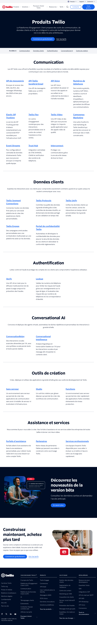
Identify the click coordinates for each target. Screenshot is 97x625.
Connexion (91, 1)
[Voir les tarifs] (61, 39)
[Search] (67, 7)
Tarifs (62, 7)
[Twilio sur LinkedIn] (11, 614)
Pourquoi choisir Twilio (40, 7)
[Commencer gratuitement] (43, 39)
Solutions (26, 7)
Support (82, 1)
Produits (16, 7)
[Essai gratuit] (88, 6)
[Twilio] (7, 7)
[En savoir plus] (58, 505)
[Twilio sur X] (7, 614)
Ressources (53, 7)
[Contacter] (75, 7)
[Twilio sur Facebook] (2, 614)
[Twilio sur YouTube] (15, 614)
